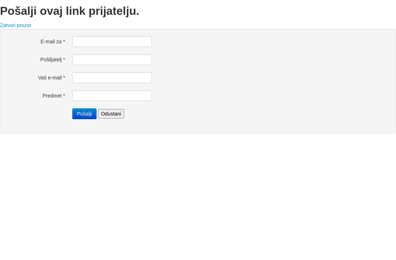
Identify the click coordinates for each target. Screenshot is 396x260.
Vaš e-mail (51, 78)
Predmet (54, 96)
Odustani (111, 114)
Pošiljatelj (53, 59)
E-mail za (53, 41)
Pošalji (84, 114)
